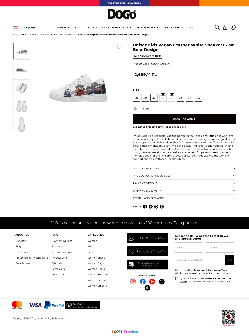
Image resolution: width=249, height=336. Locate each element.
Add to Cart (184, 119)
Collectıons (171, 27)
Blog (18, 246)
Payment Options (62, 241)
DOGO (192, 27)
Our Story (21, 241)
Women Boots (96, 269)
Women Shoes (96, 257)
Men (77, 27)
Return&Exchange (62, 252)
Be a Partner (22, 263)
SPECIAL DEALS (146, 27)
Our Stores (21, 252)
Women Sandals (97, 280)
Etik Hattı (57, 263)
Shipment (57, 246)
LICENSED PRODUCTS (115, 27)
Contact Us (58, 274)
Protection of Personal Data (31, 257)
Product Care (59, 257)
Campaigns (58, 269)
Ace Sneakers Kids (148, 56)
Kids (90, 252)
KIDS (91, 27)
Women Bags (96, 263)
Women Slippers (97, 285)
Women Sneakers (98, 274)
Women (61, 27)
